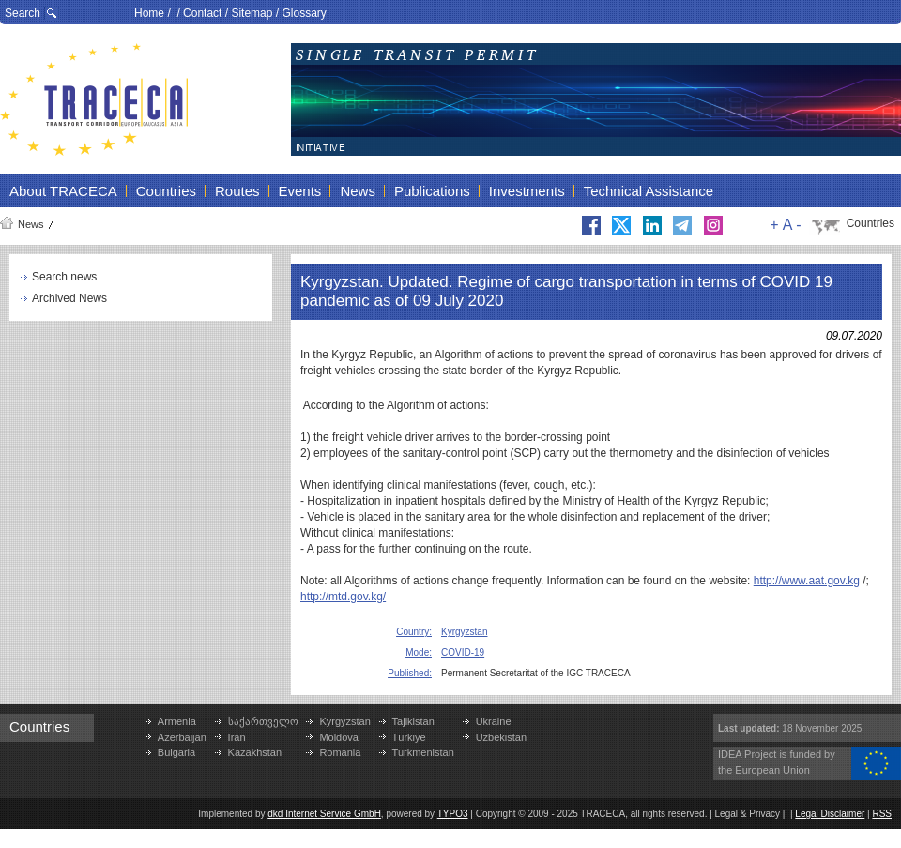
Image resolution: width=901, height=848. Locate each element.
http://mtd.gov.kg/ (343, 596)
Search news (64, 276)
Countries (870, 223)
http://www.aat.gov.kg (807, 580)
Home (149, 13)
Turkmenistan (423, 752)
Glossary (304, 13)
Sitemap (251, 13)
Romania (339, 752)
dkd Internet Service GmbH (324, 814)
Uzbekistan (501, 737)
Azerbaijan (182, 737)
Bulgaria (176, 752)
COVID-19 (462, 652)
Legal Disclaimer (829, 814)
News (31, 224)
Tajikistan (413, 721)
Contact (202, 13)
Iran (237, 737)
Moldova (339, 737)
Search (22, 13)
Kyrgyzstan (464, 632)
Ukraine (494, 721)
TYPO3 (452, 814)
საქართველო (263, 721)
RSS (882, 814)
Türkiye (409, 737)
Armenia (177, 721)
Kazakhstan (255, 752)
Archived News (69, 298)
